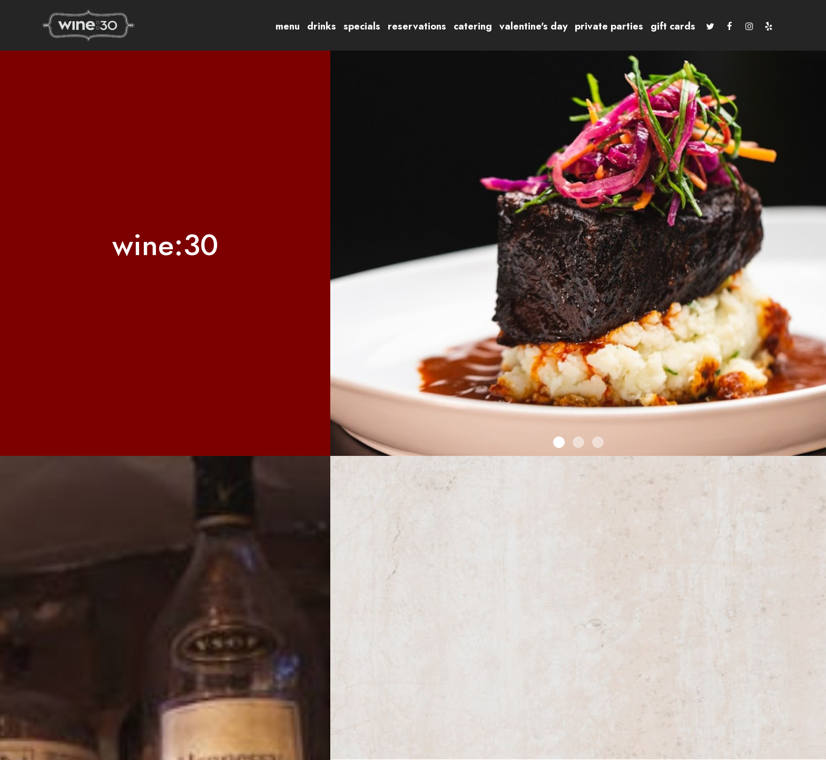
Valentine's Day (533, 26)
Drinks (321, 26)
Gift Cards (673, 26)
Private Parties (609, 26)
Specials (361, 26)
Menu (288, 26)
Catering (473, 26)
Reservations (417, 26)
